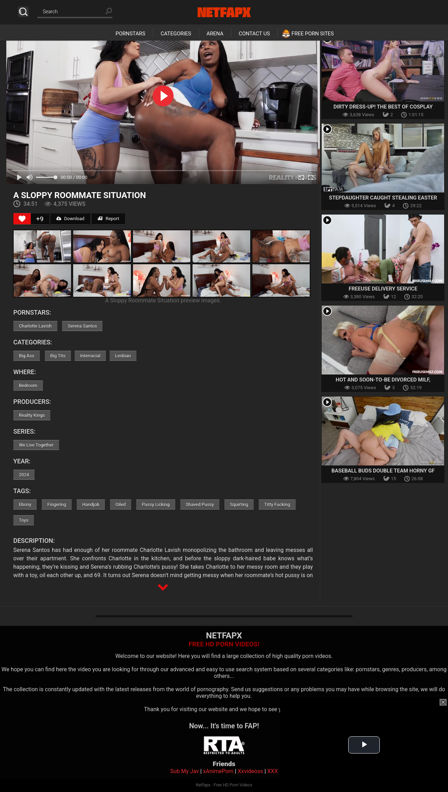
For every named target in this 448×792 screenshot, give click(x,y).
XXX (272, 771)
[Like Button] (22, 218)
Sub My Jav (184, 771)
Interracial (90, 355)
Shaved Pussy (200, 504)
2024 (24, 474)
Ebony (25, 504)
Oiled (120, 504)
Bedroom (28, 385)
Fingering (56, 504)
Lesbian (123, 355)
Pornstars (130, 33)
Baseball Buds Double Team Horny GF (383, 471)
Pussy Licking (155, 504)
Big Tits (57, 355)
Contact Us (254, 33)
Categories (176, 33)
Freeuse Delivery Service (383, 289)
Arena (214, 33)
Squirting (239, 504)
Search (23, 11)
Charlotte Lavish (35, 326)
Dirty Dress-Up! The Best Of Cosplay (383, 107)
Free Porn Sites (313, 33)
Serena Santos (82, 326)
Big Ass (26, 355)
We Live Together (36, 445)
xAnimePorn (218, 771)
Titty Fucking (277, 504)
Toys (23, 520)
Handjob (90, 504)
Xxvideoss (250, 771)
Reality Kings (32, 415)
